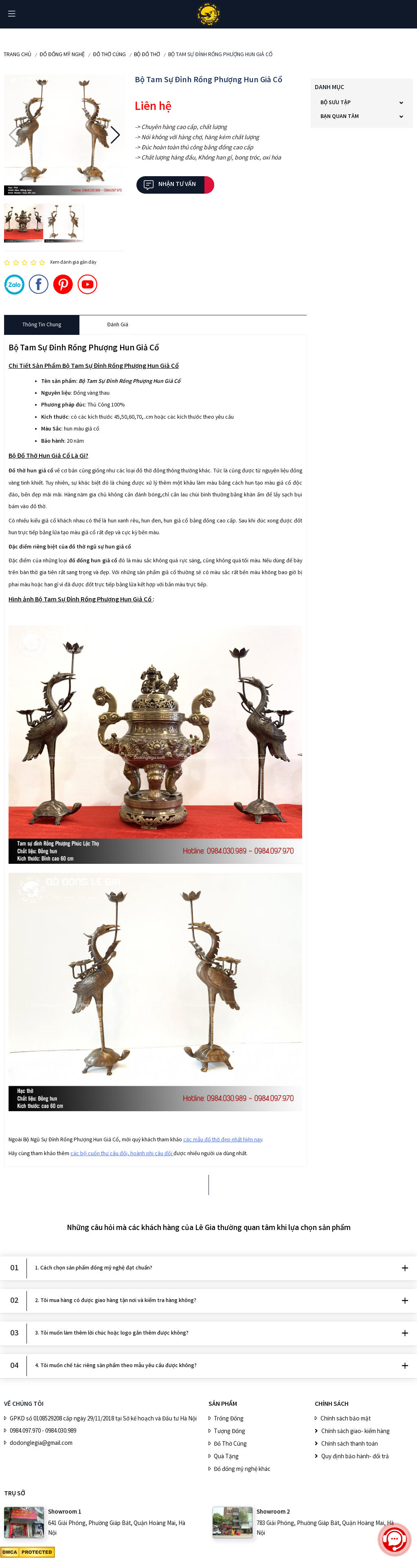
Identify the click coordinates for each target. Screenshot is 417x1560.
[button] (13, 135)
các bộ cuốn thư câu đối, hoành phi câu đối (121, 1154)
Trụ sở (14, 1494)
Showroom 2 (273, 1512)
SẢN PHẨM (222, 1404)
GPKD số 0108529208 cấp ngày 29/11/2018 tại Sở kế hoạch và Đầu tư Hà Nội (103, 1419)
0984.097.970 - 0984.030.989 (43, 1431)
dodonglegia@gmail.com (41, 1443)
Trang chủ (17, 55)
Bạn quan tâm (339, 117)
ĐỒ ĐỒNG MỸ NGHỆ (62, 55)
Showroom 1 (64, 1512)
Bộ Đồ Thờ (147, 55)
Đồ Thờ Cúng (109, 55)
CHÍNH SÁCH (332, 1404)
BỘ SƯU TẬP (335, 103)
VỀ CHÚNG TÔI (24, 1404)
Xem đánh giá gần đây (73, 262)
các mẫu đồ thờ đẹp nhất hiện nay (222, 1140)
